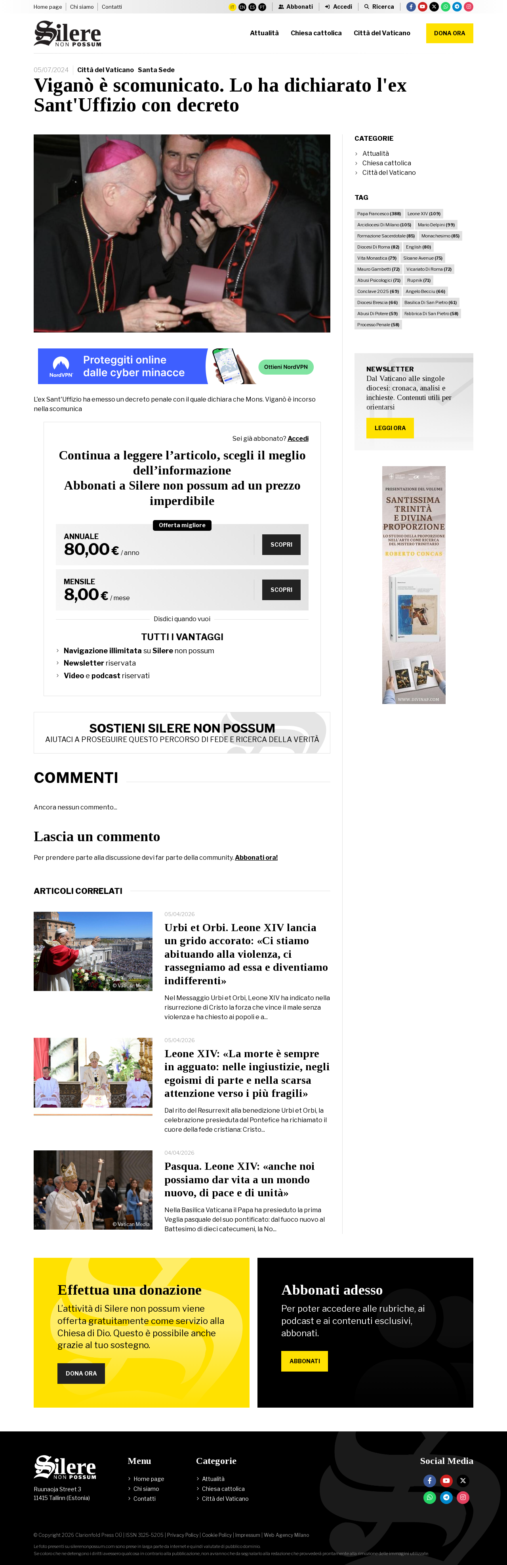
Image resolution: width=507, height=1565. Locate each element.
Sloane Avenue (422, 258)
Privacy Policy (182, 1535)
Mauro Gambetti (378, 269)
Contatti (112, 7)
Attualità (375, 153)
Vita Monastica (376, 258)
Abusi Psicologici (378, 280)
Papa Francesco (379, 213)
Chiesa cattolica (386, 163)
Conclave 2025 (378, 291)
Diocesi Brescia (377, 302)
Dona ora (449, 33)
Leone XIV (424, 213)
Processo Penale (378, 324)
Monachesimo (440, 236)
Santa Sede (156, 70)
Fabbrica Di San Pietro (431, 313)
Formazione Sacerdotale (386, 236)
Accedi (298, 438)
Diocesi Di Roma (378, 247)
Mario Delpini (436, 225)
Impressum (247, 1535)
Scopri (281, 544)
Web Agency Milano (286, 1535)
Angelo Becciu (425, 291)
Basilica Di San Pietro (430, 302)
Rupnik (419, 280)
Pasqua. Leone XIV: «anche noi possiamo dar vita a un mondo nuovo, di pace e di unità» (239, 1179)
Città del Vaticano (105, 70)
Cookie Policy (217, 1535)
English (418, 247)
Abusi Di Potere (377, 313)
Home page (48, 7)
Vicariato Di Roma (429, 269)
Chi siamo (82, 7)
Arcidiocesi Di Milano (384, 225)
